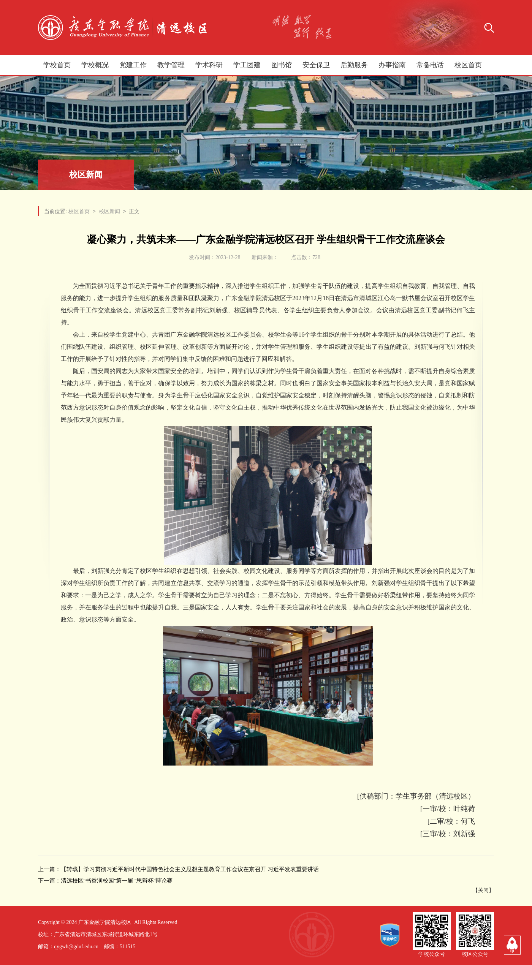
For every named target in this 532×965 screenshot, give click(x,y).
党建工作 (133, 65)
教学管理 (171, 65)
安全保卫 (316, 65)
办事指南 (392, 65)
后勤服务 (354, 65)
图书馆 (281, 65)
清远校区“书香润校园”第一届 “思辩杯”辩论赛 (117, 880)
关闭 (483, 890)
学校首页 (57, 65)
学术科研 (209, 65)
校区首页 (468, 65)
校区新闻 (109, 211)
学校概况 (95, 65)
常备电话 (430, 65)
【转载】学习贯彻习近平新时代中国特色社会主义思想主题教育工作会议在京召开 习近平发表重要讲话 (190, 869)
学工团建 (247, 65)
